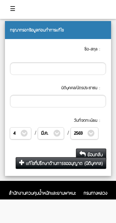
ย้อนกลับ (91, 154)
